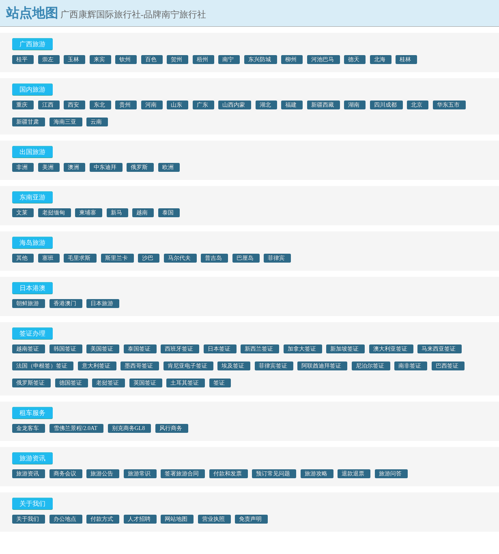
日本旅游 (101, 303)
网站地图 (176, 519)
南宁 (228, 59)
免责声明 (250, 519)
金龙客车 (27, 428)
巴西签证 (447, 366)
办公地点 (65, 519)
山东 (176, 105)
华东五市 (448, 105)
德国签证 (70, 383)
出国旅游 (32, 151)
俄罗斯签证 (30, 383)
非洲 (22, 167)
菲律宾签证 (273, 366)
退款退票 (353, 474)
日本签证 (219, 349)
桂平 (22, 59)
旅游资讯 (32, 458)
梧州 (202, 59)
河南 (151, 105)
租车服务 (32, 412)
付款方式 (101, 519)
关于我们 (32, 503)
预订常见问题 (273, 474)
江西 (48, 105)
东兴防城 (259, 59)
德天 (353, 59)
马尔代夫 (179, 258)
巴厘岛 (245, 258)
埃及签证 (233, 366)
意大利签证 (96, 366)
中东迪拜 (105, 167)
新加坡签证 (344, 349)
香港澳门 (65, 303)
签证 (219, 383)
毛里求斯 (79, 258)
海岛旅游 (32, 242)
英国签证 (144, 383)
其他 (22, 258)
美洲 (48, 167)
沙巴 (147, 258)
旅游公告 (101, 474)
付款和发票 (227, 474)
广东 (202, 105)
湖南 (353, 105)
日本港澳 (32, 287)
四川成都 (385, 105)
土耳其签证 (184, 383)
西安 (73, 105)
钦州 (125, 59)
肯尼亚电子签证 (187, 366)
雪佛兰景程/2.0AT (76, 428)
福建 (291, 105)
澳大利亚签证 (390, 349)
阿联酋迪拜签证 (321, 366)
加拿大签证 (302, 349)
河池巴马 (322, 59)
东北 (99, 105)
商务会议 (65, 474)
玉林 (73, 59)
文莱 (22, 213)
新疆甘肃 (27, 122)
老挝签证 (107, 383)
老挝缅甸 (53, 213)
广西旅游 (32, 44)
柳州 (291, 59)
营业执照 (213, 519)
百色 (151, 59)
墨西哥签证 (139, 366)
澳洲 (73, 167)
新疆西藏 (322, 105)
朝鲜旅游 (27, 303)
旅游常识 (139, 474)
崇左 (48, 59)
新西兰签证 (259, 349)
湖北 (265, 105)
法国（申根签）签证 (41, 366)
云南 (96, 122)
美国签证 (101, 349)
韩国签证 (65, 349)
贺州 (176, 59)
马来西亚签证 (439, 349)
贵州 (125, 105)
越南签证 (27, 349)
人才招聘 (139, 519)
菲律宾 (276, 258)
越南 (142, 213)
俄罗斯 (139, 167)
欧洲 (168, 167)
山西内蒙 (233, 105)
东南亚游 (32, 197)
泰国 (168, 213)
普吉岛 (213, 258)
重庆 (22, 105)
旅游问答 (390, 474)
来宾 (99, 59)
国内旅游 (32, 89)
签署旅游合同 (182, 474)
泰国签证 (139, 349)
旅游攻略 (316, 474)
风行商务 (170, 428)
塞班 (48, 258)
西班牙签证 (179, 349)
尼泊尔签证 (370, 366)
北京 (416, 105)
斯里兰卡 (116, 258)
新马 (116, 213)
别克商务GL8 (128, 428)
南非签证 (409, 366)
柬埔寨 (87, 213)
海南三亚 (65, 122)
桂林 (405, 59)
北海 (379, 59)
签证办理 (32, 333)
